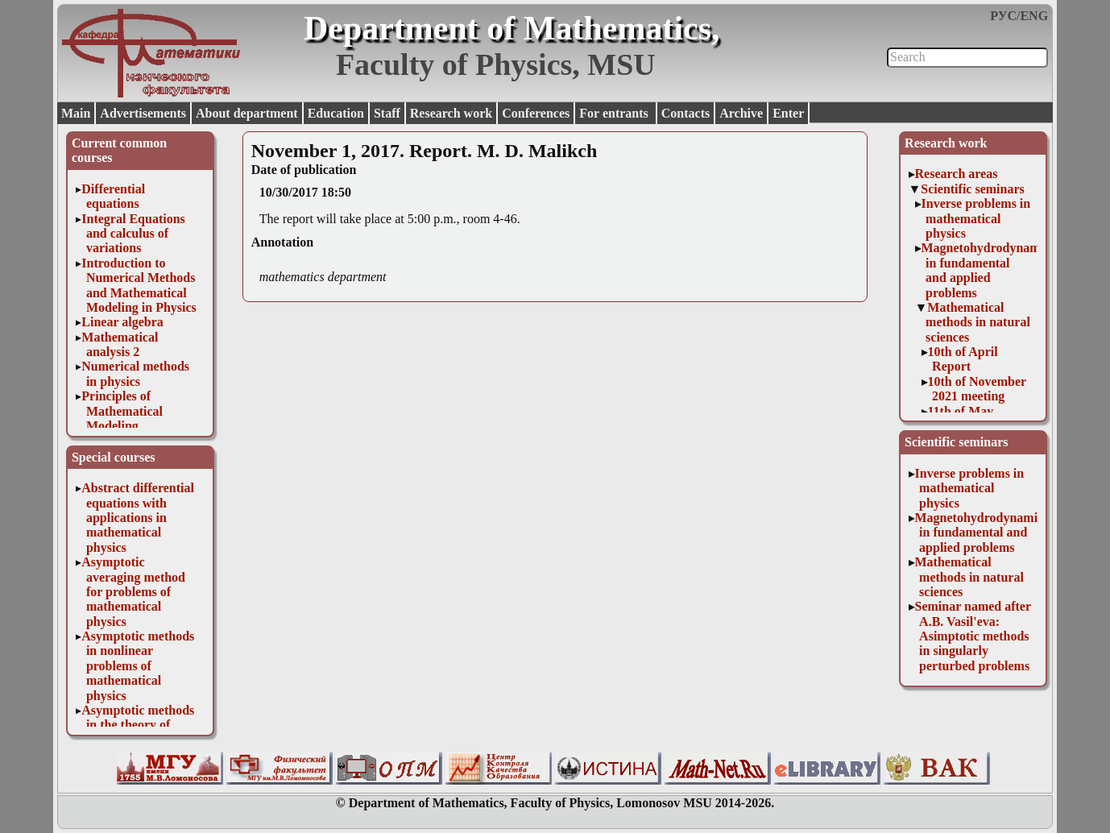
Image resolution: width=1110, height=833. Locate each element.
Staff (387, 113)
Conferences (535, 113)
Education (336, 113)
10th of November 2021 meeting (977, 389)
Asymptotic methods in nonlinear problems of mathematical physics (137, 665)
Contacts (685, 113)
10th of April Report (963, 359)
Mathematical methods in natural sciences (978, 322)
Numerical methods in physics (135, 373)
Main (75, 113)
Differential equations (113, 196)
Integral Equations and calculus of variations (132, 233)
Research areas (956, 173)
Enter (788, 113)
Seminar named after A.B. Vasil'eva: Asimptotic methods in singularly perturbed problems (973, 636)
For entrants (615, 113)
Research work (451, 113)
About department (247, 113)
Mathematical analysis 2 (119, 344)
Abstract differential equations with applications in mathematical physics (137, 517)
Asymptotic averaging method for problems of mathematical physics (133, 591)
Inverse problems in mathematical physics (976, 218)
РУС (1003, 16)
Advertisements (143, 113)
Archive (741, 113)
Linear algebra (122, 322)
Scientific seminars (972, 189)
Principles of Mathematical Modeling (122, 411)
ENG (1034, 16)
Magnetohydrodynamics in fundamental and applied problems (988, 270)
